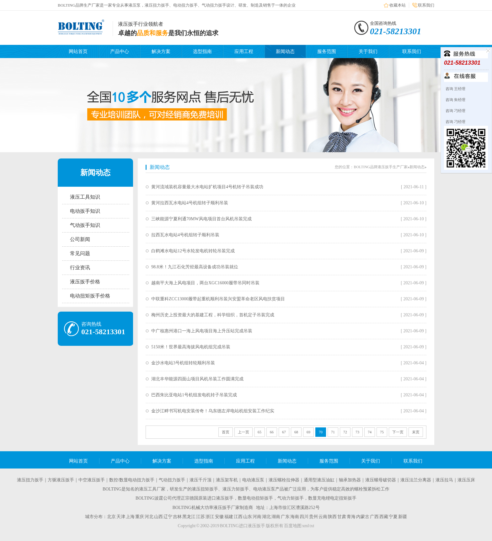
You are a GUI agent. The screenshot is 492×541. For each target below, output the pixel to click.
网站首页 (78, 51)
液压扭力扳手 (30, 480)
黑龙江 (188, 516)
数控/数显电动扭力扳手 (131, 480)
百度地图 (293, 525)
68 (296, 432)
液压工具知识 (85, 197)
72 (345, 432)
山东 (247, 516)
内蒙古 (362, 516)
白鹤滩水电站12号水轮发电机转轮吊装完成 (193, 251)
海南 (294, 516)
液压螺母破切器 (380, 480)
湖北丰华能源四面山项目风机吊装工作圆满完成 (197, 379)
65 (259, 432)
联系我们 (426, 5)
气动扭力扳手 (172, 480)
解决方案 (161, 51)
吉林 (177, 516)
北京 (111, 516)
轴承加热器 (350, 480)
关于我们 (368, 51)
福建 (228, 516)
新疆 (402, 516)
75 (382, 432)
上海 (130, 516)
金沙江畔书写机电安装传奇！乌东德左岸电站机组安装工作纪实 (212, 411)
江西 (238, 516)
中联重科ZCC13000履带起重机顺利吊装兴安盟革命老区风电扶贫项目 (218, 299)
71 (333, 432)
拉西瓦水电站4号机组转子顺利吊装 (185, 235)
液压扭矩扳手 (205, 489)
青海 (351, 516)
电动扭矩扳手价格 (90, 295)
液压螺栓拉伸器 (284, 480)
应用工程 (243, 51)
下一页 (398, 432)
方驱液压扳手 (61, 480)
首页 (225, 432)
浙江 (210, 516)
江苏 (200, 516)
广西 (374, 516)
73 (357, 432)
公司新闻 (80, 239)
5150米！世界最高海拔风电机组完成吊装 (190, 347)
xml (305, 525)
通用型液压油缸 (319, 480)
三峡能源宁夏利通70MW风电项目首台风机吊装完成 (201, 219)
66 (272, 432)
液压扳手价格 (85, 281)
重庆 (139, 516)
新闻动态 (285, 51)
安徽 (219, 516)
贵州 (313, 516)
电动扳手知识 (85, 211)
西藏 (383, 516)
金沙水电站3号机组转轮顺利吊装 (183, 363)
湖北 (266, 516)
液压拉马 (444, 480)
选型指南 (202, 51)
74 (370, 432)
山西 (158, 516)
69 (308, 432)
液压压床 (466, 480)
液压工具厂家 (152, 489)
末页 (416, 432)
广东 (285, 516)
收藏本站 (397, 5)
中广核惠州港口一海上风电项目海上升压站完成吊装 (201, 331)
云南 (322, 516)
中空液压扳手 (91, 480)
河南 (257, 516)
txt (312, 525)
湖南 (275, 516)
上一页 (243, 432)
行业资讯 (80, 267)
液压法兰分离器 (415, 480)
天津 (120, 516)
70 (321, 432)
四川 (304, 516)
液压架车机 (227, 480)
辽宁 (167, 516)
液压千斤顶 (200, 480)
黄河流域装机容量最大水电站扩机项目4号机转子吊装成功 (207, 187)
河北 (149, 516)
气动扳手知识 (85, 225)
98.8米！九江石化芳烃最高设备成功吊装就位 (194, 267)
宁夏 (393, 516)
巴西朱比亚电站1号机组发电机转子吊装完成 (194, 395)
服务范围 (326, 51)
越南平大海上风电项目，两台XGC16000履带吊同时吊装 (205, 283)
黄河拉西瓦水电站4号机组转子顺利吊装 (189, 203)
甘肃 (341, 516)
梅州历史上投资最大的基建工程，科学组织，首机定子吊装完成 (212, 315)
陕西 (332, 516)
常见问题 (80, 253)
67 (284, 432)
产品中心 (119, 51)
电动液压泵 (253, 480)
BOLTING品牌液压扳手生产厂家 (381, 167)
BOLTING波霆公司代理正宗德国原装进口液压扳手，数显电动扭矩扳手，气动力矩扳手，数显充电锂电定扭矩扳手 (246, 498)
